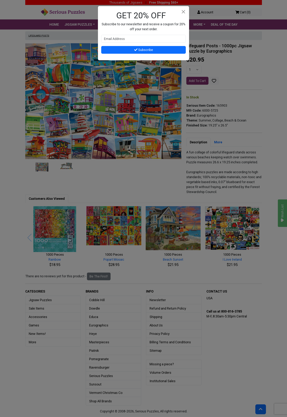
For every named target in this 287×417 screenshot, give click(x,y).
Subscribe (143, 50)
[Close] (183, 11)
